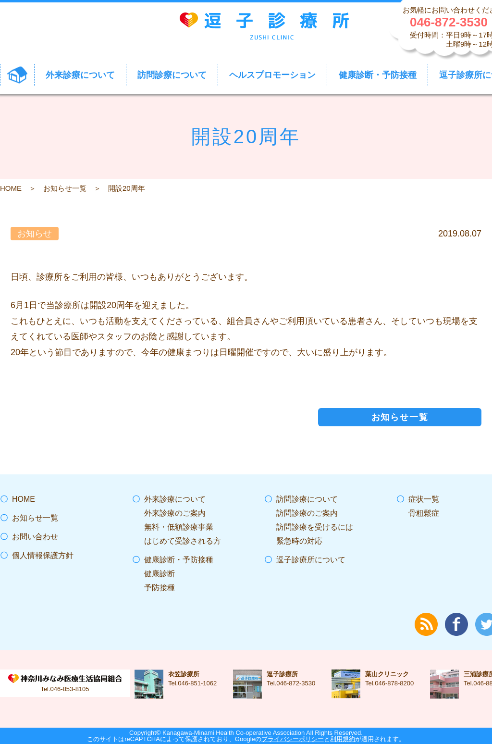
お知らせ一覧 (64, 188)
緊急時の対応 (299, 541)
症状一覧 (423, 499)
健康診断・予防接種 (178, 560)
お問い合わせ (35, 537)
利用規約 (342, 739)
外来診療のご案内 (175, 513)
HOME (11, 188)
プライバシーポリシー (292, 739)
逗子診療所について (310, 560)
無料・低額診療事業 (178, 527)
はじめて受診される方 (182, 541)
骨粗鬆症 (423, 513)
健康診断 (159, 574)
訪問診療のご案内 (307, 513)
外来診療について (175, 499)
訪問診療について (307, 499)
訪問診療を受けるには (314, 527)
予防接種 (159, 587)
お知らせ (34, 233)
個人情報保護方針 (43, 555)
